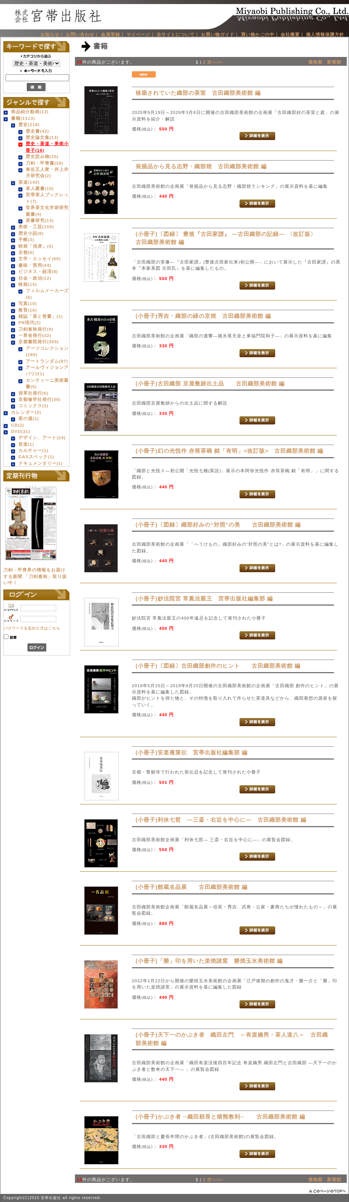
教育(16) (27, 310)
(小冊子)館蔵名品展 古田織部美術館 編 (192, 887)
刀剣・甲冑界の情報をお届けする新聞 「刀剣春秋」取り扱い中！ (35, 576)
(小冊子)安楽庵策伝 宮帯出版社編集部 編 (192, 752)
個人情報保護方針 (325, 34)
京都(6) (26, 252)
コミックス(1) (33, 405)
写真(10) (27, 303)
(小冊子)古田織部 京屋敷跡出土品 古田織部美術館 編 (210, 383)
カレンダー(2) (26, 412)
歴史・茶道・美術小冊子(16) (47, 146)
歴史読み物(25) (42, 156)
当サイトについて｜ (177, 34)
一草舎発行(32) (34, 335)
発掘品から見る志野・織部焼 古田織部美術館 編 (201, 166)
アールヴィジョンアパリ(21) (47, 370)
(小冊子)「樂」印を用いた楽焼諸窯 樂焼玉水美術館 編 (209, 961)
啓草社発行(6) (33, 393)
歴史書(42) (37, 131)
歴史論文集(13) (42, 137)
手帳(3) (26, 239)
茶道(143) (29, 182)
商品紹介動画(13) (30, 111)
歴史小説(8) (31, 233)
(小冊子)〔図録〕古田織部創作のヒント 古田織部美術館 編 (218, 666)
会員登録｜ (113, 34)
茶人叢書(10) (40, 188)
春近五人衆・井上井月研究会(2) (47, 172)
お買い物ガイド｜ (220, 34)
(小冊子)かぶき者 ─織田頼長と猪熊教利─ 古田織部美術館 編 (220, 1116)
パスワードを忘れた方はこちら (32, 628)
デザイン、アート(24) (42, 437)
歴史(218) (29, 124)
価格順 (315, 62)
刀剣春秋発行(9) (35, 329)
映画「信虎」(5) (35, 246)
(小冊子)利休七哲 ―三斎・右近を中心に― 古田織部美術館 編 (221, 820)
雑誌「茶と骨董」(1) (40, 316)
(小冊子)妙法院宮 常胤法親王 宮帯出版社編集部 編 (204, 598)
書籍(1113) (23, 118)
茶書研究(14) (40, 220)
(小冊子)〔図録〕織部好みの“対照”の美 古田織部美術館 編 (218, 524)
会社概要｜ (293, 34)
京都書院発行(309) (38, 341)
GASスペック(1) (36, 456)
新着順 (334, 62)
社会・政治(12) (34, 278)
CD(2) (17, 425)
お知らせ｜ (52, 34)
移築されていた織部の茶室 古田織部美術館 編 (198, 93)
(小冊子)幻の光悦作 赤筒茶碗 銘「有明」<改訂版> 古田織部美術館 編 (229, 451)
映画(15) (27, 284)
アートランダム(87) (47, 361)
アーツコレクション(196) (47, 351)
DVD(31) (20, 431)
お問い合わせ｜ (82, 34)
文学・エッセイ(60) (39, 258)
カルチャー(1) (33, 450)
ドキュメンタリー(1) (40, 463)
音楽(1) (26, 444)
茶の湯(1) (28, 418)
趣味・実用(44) (34, 265)
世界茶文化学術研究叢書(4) (47, 210)
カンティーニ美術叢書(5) (47, 383)
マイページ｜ (140, 34)
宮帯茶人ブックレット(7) (47, 197)
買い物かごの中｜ (260, 34)
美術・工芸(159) (36, 226)
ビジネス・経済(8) (38, 271)
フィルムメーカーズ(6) (47, 293)
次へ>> (215, 62)
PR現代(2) (29, 322)
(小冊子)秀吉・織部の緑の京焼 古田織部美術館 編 (203, 316)
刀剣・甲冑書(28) (45, 163)
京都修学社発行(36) (39, 399)
